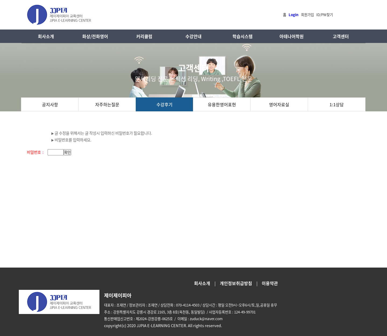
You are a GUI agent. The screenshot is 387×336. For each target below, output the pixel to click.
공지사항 (50, 104)
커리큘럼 (144, 36)
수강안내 (193, 36)
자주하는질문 (107, 104)
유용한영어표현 (222, 104)
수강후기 (164, 104)
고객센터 (341, 36)
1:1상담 (336, 104)
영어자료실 (279, 104)
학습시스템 (242, 36)
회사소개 (46, 36)
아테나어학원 (292, 36)
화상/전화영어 (95, 36)
